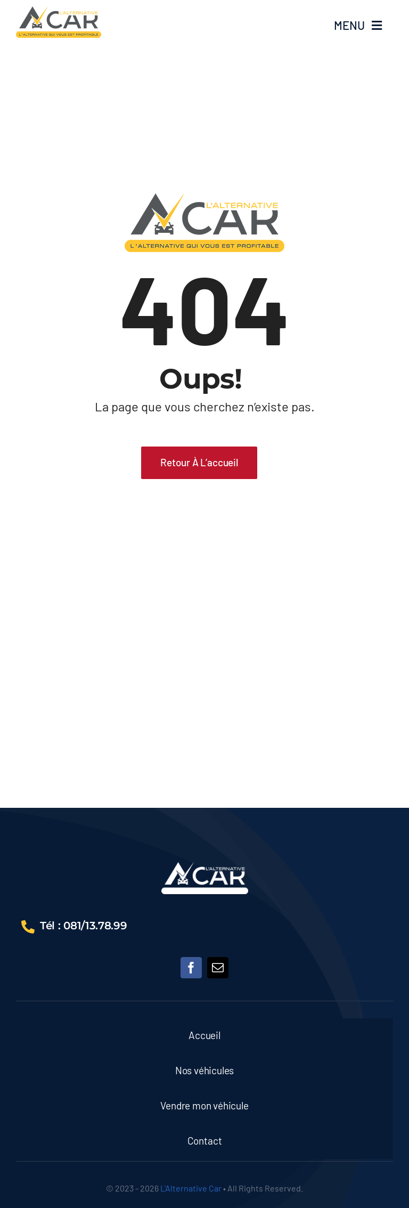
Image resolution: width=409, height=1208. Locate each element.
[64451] (58, 11)
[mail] (217, 967)
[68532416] (204, 867)
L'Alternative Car (191, 1188)
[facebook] (191, 967)
